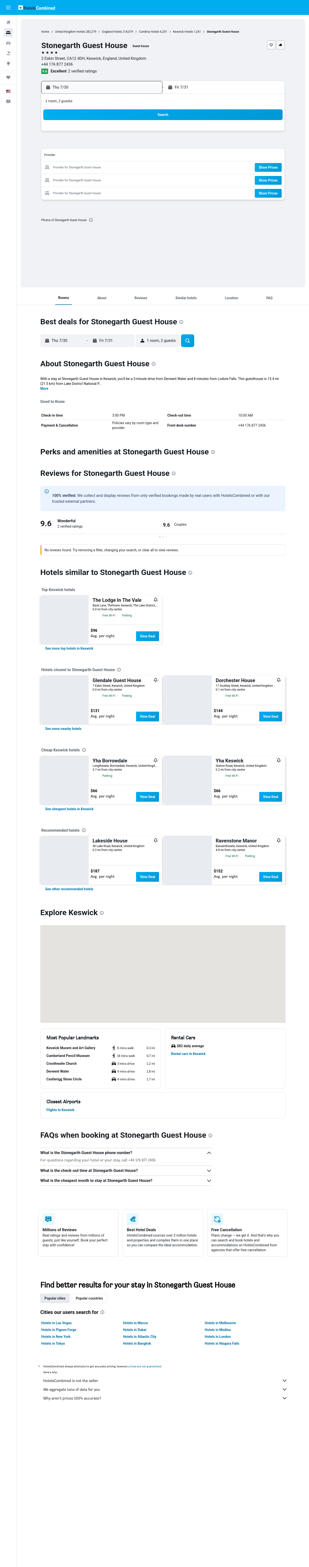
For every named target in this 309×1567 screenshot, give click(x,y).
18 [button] (146, 156)
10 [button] (134, 144)
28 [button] (99, 179)
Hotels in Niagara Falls (222, 1493)
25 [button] (146, 167)
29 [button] (111, 179)
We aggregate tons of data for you (165, 1539)
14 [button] (99, 156)
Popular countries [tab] (89, 1448)
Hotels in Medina (218, 1479)
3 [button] (134, 132)
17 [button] (134, 156)
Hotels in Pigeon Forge (58, 1479)
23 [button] (123, 167)
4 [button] (146, 132)
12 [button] (76, 156)
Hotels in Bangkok (137, 1493)
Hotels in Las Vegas (56, 1472)
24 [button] (134, 167)
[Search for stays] (8, 33)
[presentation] (91, 220)
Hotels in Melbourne (220, 1472)
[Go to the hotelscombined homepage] (37, 7)
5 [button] (76, 144)
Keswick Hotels (183, 31)
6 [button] (87, 144)
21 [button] (99, 167)
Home (45, 31)
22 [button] (111, 167)
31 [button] (134, 179)
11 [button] (146, 144)
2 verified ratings (82, 71)
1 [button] (111, 132)
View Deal (147, 636)
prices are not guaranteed (144, 1515)
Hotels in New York (55, 1486)
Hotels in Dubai (135, 1479)
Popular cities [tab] (54, 1448)
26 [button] (76, 179)
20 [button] (87, 167)
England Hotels (112, 31)
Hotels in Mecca (135, 1472)
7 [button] (99, 144)
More (44, 388)
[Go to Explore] (8, 63)
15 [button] (111, 156)
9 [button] (123, 144)
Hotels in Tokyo (53, 1493)
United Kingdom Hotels (70, 31)
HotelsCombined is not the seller (165, 1530)
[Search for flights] (8, 22)
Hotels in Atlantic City (139, 1486)
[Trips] (8, 77)
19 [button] (76, 167)
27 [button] (87, 179)
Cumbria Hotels (149, 31)
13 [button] (87, 156)
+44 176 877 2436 (57, 64)
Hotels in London (218, 1486)
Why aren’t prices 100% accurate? (165, 1547)
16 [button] (123, 156)
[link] (69, 648)
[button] (8, 7)
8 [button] (111, 144)
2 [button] (123, 132)
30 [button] (123, 179)
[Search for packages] (8, 53)
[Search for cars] (8, 43)
